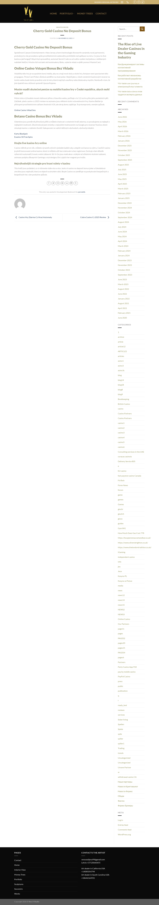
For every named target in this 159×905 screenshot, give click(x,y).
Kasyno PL (122, 576)
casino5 (121, 442)
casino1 (121, 423)
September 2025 (125, 160)
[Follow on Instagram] (139, 2)
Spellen (121, 724)
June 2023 (122, 279)
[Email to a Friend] (58, 183)
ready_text (122, 705)
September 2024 (125, 217)
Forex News (123, 485)
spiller (120, 738)
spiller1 (121, 743)
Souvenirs (18, 889)
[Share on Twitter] (53, 183)
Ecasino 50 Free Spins (23, 137)
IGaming (121, 552)
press (120, 681)
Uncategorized (124, 758)
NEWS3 (121, 614)
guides (120, 523)
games (120, 499)
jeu (119, 566)
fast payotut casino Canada (129, 475)
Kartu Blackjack (21, 133)
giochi (120, 509)
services (121, 715)
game (120, 495)
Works (17, 893)
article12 (121, 346)
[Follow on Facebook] (135, 2)
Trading (121, 748)
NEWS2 (121, 609)
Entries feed (123, 825)
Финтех (121, 801)
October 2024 (124, 212)
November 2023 (125, 265)
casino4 (121, 437)
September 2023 (125, 274)
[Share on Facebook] (49, 183)
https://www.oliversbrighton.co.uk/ (133, 542)
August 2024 (123, 222)
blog (120, 375)
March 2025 (123, 188)
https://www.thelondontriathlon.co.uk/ (134, 547)
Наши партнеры (125, 782)
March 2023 (123, 284)
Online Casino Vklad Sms (25, 110)
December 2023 (125, 260)
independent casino (126, 557)
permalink (81, 192)
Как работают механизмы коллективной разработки (129, 77)
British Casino (124, 404)
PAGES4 (121, 652)
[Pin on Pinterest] (62, 183)
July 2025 (122, 169)
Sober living (123, 719)
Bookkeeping (123, 399)
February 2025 (124, 193)
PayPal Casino (124, 676)
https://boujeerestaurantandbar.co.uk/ (134, 538)
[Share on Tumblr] (76, 183)
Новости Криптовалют (128, 786)
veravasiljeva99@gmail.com (93, 859)
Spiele (120, 729)
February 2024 (124, 251)
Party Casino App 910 (127, 667)
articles (121, 356)
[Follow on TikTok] (143, 2)
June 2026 (122, 117)
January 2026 (124, 141)
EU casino (122, 471)
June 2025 (122, 174)
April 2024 (122, 241)
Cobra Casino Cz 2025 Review (95, 217)
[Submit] (142, 29)
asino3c (121, 370)
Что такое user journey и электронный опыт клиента (130, 85)
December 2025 (125, 145)
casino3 (121, 432)
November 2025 (125, 150)
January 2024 (124, 255)
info (119, 561)
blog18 (121, 385)
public (120, 686)
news (120, 590)
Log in (120, 820)
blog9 (120, 394)
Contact (101, 13)
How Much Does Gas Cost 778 (131, 533)
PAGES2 (121, 638)
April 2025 (122, 184)
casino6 (121, 447)
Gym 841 (122, 528)
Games (121, 504)
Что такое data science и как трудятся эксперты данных (130, 93)
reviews (121, 710)
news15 (121, 605)
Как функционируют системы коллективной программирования (131, 67)
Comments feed (124, 829)
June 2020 (122, 317)
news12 (121, 595)
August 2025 (123, 164)
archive (121, 337)
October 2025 (124, 155)
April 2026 (122, 126)
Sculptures (18, 884)
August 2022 (123, 289)
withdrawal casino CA (127, 777)
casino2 (121, 428)
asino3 (121, 365)
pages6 (121, 657)
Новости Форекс (125, 791)
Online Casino (124, 619)
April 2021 (122, 308)
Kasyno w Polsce (125, 581)
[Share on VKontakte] (67, 183)
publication (123, 691)
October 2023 (124, 270)
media (120, 585)
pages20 (121, 643)
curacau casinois (125, 456)
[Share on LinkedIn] (71, 183)
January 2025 (124, 198)
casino (120, 408)
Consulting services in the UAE (131, 452)
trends (120, 753)
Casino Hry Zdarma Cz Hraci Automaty (33, 217)
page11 (121, 629)
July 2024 (122, 227)
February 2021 (124, 313)
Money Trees (85, 13)
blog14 (121, 380)
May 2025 (122, 179)
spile (120, 734)
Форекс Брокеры (125, 805)
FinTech (121, 480)
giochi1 (121, 514)
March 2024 (123, 246)
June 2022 (122, 294)
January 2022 (124, 298)
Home (53, 13)
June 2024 (122, 231)
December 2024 (125, 203)
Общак (121, 796)
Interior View (20, 870)
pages (120, 633)
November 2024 (125, 207)
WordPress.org (124, 834)
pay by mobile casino (127, 672)
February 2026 (124, 136)
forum (120, 490)
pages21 (121, 648)
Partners (121, 662)
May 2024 (122, 236)
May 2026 (122, 121)
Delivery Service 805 (126, 461)
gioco (120, 518)
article (120, 342)
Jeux (120, 571)
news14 (121, 600)
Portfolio (67, 13)
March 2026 (123, 131)
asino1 (121, 361)
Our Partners (123, 624)
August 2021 (123, 303)
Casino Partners (125, 413)
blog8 (120, 389)
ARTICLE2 (122, 351)
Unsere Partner (124, 767)
